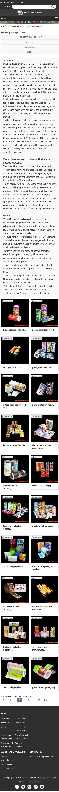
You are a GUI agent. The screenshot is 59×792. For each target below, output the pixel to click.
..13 (38, 700)
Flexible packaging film (15, 26)
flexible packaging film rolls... (14, 445)
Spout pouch (5, 718)
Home (2, 26)
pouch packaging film (35, 26)
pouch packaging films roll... (14, 566)
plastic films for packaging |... (44, 687)
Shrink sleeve (20, 723)
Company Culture (7, 764)
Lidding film (5, 723)
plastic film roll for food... (42, 526)
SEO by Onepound (34, 781)
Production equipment (9, 768)
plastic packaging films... (13, 687)
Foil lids (3, 727)
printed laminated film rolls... (44, 330)
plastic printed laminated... (43, 405)
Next (45, 700)
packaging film (16, 64)
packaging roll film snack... (43, 367)
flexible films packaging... (42, 485)
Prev (5, 700)
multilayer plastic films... (13, 367)
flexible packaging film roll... (14, 330)
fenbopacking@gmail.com (13, 2)
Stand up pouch (21, 718)
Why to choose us (7, 760)
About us (4, 756)
